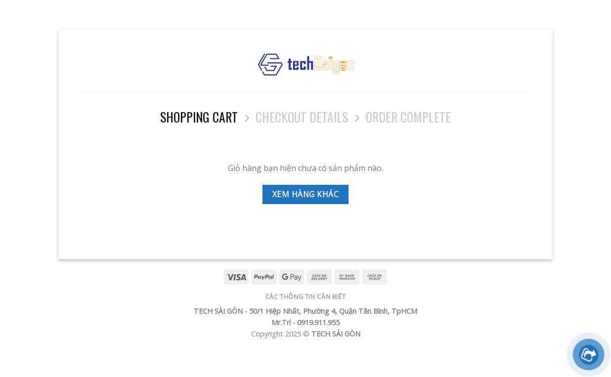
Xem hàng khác (305, 194)
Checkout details (302, 117)
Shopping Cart (199, 117)
